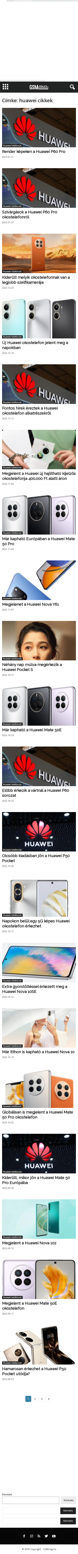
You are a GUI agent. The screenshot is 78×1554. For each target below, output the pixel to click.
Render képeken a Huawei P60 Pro (33, 151)
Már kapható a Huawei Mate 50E (32, 730)
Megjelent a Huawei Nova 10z (29, 1243)
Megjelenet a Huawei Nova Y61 (30, 604)
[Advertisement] (39, 41)
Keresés (7, 1494)
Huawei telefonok (12, 145)
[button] (71, 87)
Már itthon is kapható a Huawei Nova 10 (38, 1051)
